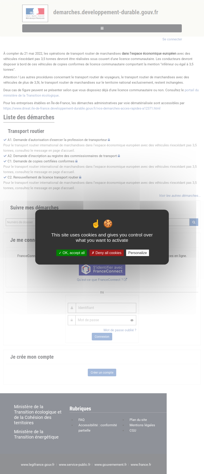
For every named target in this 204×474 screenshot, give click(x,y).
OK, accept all (72, 253)
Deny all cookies (106, 253)
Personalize (137, 253)
